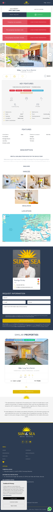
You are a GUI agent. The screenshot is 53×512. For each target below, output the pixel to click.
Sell (27, 456)
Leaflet (30, 241)
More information (7, 495)
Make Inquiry (14, 14)
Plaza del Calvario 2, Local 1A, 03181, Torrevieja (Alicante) (17, 471)
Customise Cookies (14, 502)
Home (4, 450)
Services (5, 456)
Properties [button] (5, 453)
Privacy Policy (41, 315)
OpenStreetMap (39, 241)
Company (28, 450)
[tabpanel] (26, 360)
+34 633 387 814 (19, 285)
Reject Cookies (14, 505)
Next (50, 54)
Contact (39, 15)
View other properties (38, 22)
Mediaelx (44, 509)
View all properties (26, 391)
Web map (31, 509)
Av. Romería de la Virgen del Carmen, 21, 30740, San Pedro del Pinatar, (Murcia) (23, 476)
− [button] (4, 218)
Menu (47, 2)
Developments (30, 453)
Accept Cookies (14, 498)
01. (26, 387)
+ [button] (4, 216)
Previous (3, 54)
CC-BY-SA (48, 241)
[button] (6, 76)
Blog (3, 459)
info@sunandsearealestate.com (23, 287)
